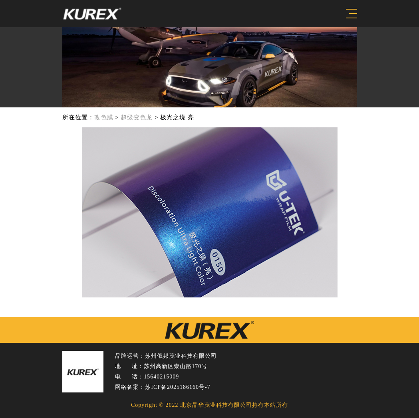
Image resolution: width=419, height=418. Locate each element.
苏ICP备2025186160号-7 (177, 387)
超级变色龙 (137, 117)
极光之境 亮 (177, 117)
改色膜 (103, 117)
